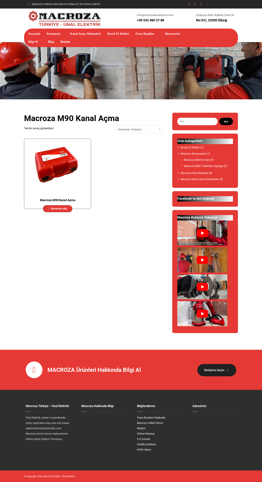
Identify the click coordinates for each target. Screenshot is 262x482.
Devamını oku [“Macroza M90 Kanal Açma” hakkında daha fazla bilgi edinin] (59, 209)
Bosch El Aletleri (190, 148)
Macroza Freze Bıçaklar (194, 173)
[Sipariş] (139, 130)
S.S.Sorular (143, 439)
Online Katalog (145, 434)
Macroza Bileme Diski (197, 160)
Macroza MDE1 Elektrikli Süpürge (203, 166)
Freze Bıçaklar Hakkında (151, 418)
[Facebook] (189, 4)
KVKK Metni (144, 450)
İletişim (141, 428)
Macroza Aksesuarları (193, 154)
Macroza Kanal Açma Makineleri (200, 179)
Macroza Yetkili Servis (150, 423)
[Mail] (201, 4)
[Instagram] (195, 4)
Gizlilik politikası (146, 444)
